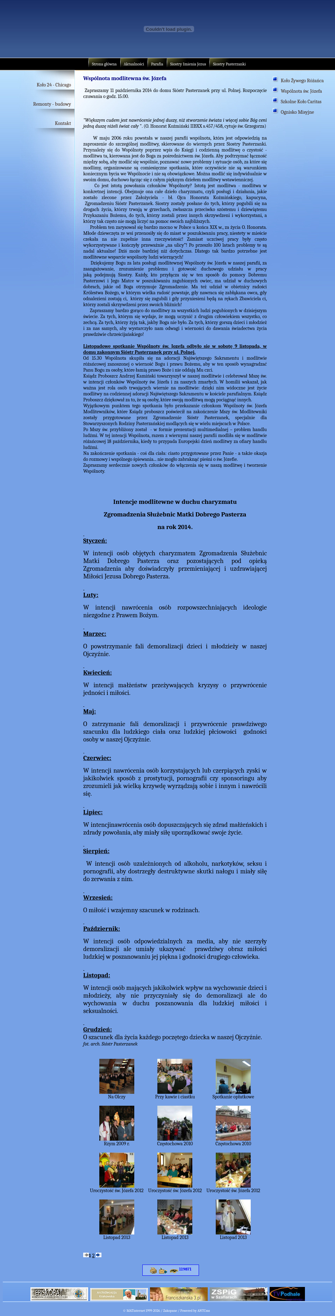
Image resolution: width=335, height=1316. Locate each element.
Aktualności (134, 64)
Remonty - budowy (52, 104)
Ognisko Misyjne (297, 112)
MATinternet (136, 1311)
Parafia (157, 64)
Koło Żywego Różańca (302, 81)
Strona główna (104, 64)
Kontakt (63, 123)
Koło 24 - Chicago (54, 85)
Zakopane (170, 1311)
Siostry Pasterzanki (229, 64)
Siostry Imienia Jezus (188, 64)
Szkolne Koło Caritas (301, 102)
